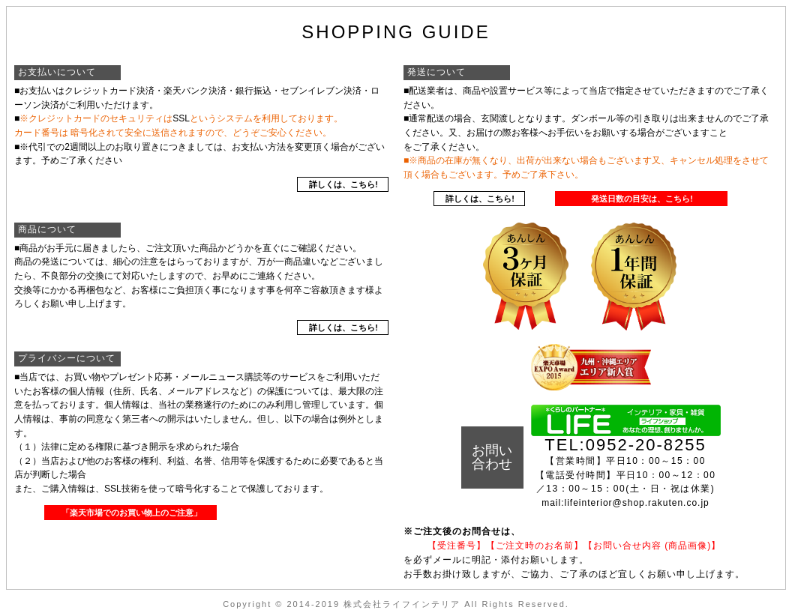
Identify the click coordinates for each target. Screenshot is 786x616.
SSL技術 (122, 488)
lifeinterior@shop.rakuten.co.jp (637, 503)
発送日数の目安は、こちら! (642, 198)
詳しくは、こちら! (343, 184)
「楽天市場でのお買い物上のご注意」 (132, 512)
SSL (181, 118)
